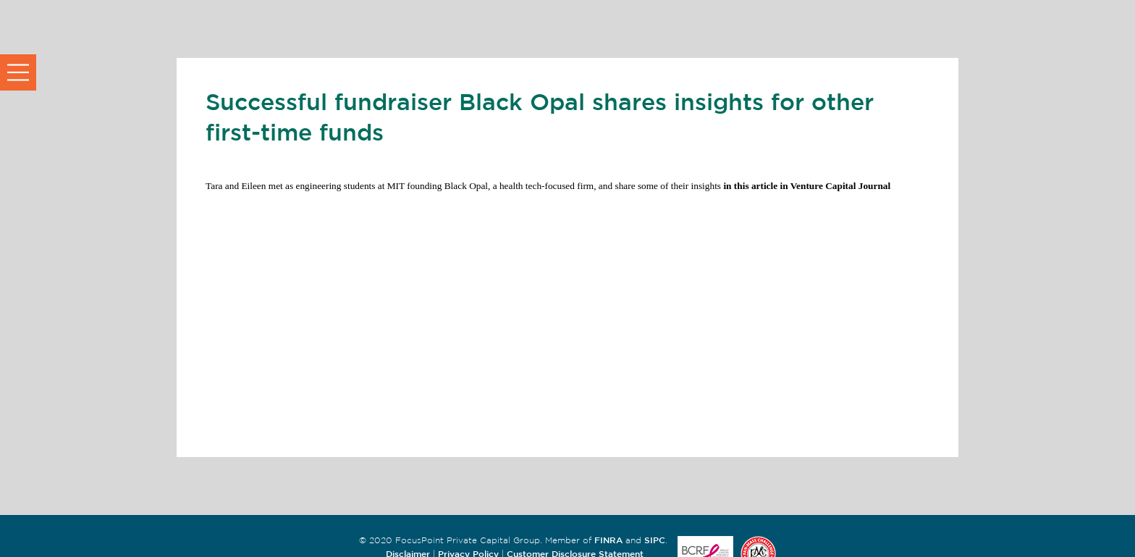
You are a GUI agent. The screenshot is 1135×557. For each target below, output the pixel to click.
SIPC (654, 540)
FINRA (608, 540)
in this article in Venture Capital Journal (805, 185)
